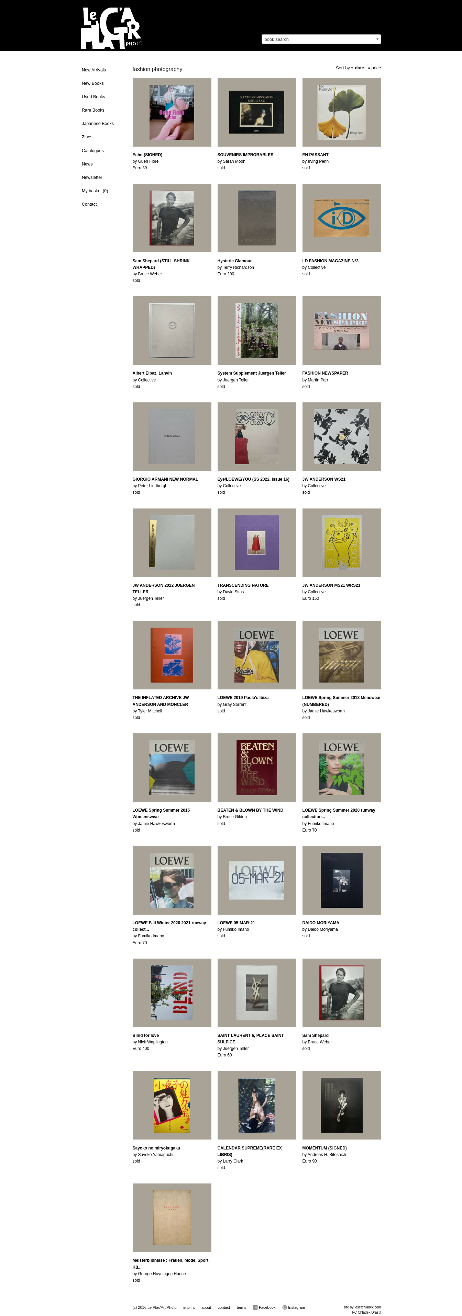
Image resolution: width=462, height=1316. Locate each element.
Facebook (264, 1307)
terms (241, 1307)
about (206, 1307)
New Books (93, 83)
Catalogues (93, 150)
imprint (189, 1307)
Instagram (293, 1307)
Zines (87, 137)
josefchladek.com (367, 1307)
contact (224, 1307)
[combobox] (321, 39)
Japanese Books (98, 123)
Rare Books (93, 110)
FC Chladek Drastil (366, 1312)
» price (374, 67)
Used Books (93, 96)
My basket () (95, 190)
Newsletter (92, 177)
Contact (89, 204)
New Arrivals (94, 70)
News (87, 164)
